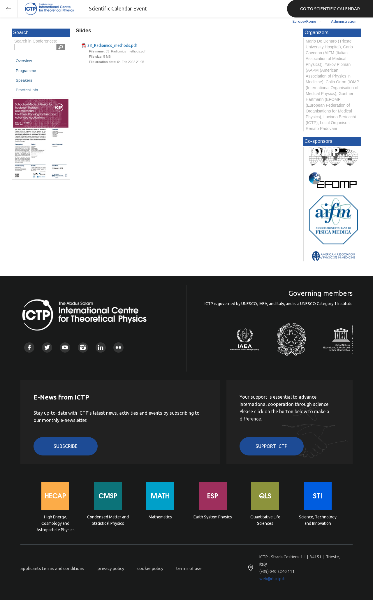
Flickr (118, 347)
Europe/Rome (304, 21)
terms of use (189, 568)
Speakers (24, 80)
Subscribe (66, 446)
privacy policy (110, 568)
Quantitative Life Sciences (265, 520)
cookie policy (150, 568)
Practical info (27, 90)
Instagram (83, 347)
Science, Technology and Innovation (318, 520)
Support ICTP (271, 446)
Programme (26, 70)
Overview (24, 61)
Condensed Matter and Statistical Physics (108, 520)
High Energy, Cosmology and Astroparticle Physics (55, 523)
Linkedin (101, 347)
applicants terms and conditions (52, 568)
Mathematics (160, 517)
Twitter (47, 347)
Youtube (65, 347)
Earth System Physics (212, 517)
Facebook (29, 347)
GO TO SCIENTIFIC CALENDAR (330, 8)
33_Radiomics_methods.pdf (112, 45)
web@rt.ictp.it (272, 578)
